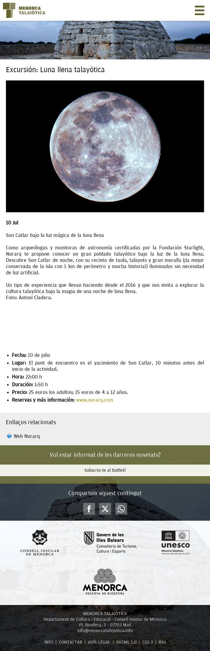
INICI (48, 642)
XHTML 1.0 (126, 642)
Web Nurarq (27, 436)
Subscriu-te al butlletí (105, 470)
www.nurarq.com (95, 400)
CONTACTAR (70, 642)
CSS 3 (147, 642)
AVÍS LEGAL (99, 642)
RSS (162, 642)
